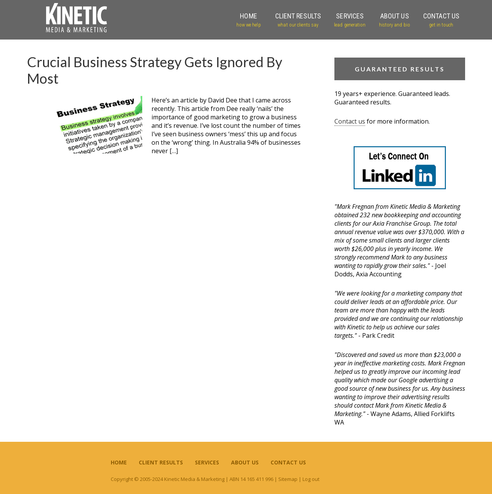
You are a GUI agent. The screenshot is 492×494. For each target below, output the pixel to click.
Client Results (161, 462)
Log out (311, 479)
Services (207, 462)
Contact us (349, 121)
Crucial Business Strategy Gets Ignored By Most (154, 70)
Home (119, 462)
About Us (245, 462)
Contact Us (288, 462)
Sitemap (288, 479)
